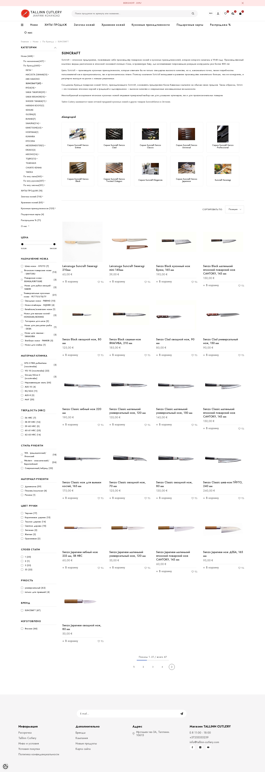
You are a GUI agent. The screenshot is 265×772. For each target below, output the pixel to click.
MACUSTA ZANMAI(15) (36, 74)
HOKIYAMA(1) (32, 132)
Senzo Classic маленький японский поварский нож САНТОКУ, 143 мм (219, 412)
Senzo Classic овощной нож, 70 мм (127, 484)
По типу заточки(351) (33, 185)
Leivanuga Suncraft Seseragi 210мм (80, 268)
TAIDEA (29, 172)
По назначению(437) (33, 61)
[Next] (172, 667)
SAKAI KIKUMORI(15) (35, 96)
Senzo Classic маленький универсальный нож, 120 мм (127, 411)
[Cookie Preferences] (5, 766)
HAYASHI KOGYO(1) (35, 105)
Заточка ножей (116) (31, 196)
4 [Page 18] (162, 666)
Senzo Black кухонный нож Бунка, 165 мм (173, 268)
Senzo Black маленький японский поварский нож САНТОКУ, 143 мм (219, 269)
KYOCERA (30, 141)
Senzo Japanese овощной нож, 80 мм (81, 627)
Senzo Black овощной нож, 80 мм (81, 341)
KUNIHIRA (30, 136)
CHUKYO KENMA (34, 167)
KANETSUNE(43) (33, 127)
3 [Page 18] (152, 666)
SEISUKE (29, 110)
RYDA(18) (30, 87)
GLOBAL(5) (31, 114)
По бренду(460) (31, 65)
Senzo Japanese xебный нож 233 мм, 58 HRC (80, 554)
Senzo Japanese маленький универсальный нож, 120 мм (127, 554)
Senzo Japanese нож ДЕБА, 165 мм (223, 554)
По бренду (48, 41)
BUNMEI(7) (31, 118)
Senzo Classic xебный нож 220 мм (81, 411)
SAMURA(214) (32, 123)
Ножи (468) (27, 56)
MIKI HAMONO (33, 79)
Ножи (36, 41)
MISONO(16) (32, 154)
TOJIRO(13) (31, 158)
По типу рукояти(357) (33, 180)
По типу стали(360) (32, 176)
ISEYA (28, 70)
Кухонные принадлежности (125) (37, 208)
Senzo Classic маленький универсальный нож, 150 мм (174, 411)
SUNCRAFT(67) (33, 83)
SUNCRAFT (63, 41)
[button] (234, 209)
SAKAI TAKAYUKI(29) (35, 92)
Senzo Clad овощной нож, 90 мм (175, 341)
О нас (24, 226)
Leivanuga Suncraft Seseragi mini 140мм (126, 268)
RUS (210, 13)
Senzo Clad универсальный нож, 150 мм (220, 341)
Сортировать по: (212, 209)
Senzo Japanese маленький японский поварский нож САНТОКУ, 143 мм (173, 555)
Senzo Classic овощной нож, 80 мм (174, 484)
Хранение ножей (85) (32, 202)
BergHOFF (129, 3)
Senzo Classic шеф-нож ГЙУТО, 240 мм (223, 484)
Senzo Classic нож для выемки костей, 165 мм (81, 484)
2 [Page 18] (143, 666)
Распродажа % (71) (31, 220)
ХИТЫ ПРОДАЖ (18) (31, 190)
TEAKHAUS (31, 163)
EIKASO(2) (30, 149)
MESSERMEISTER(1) (35, 145)
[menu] (24, 25)
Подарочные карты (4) (32, 214)
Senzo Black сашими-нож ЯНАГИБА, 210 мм (125, 341)
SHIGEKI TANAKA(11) (35, 101)
